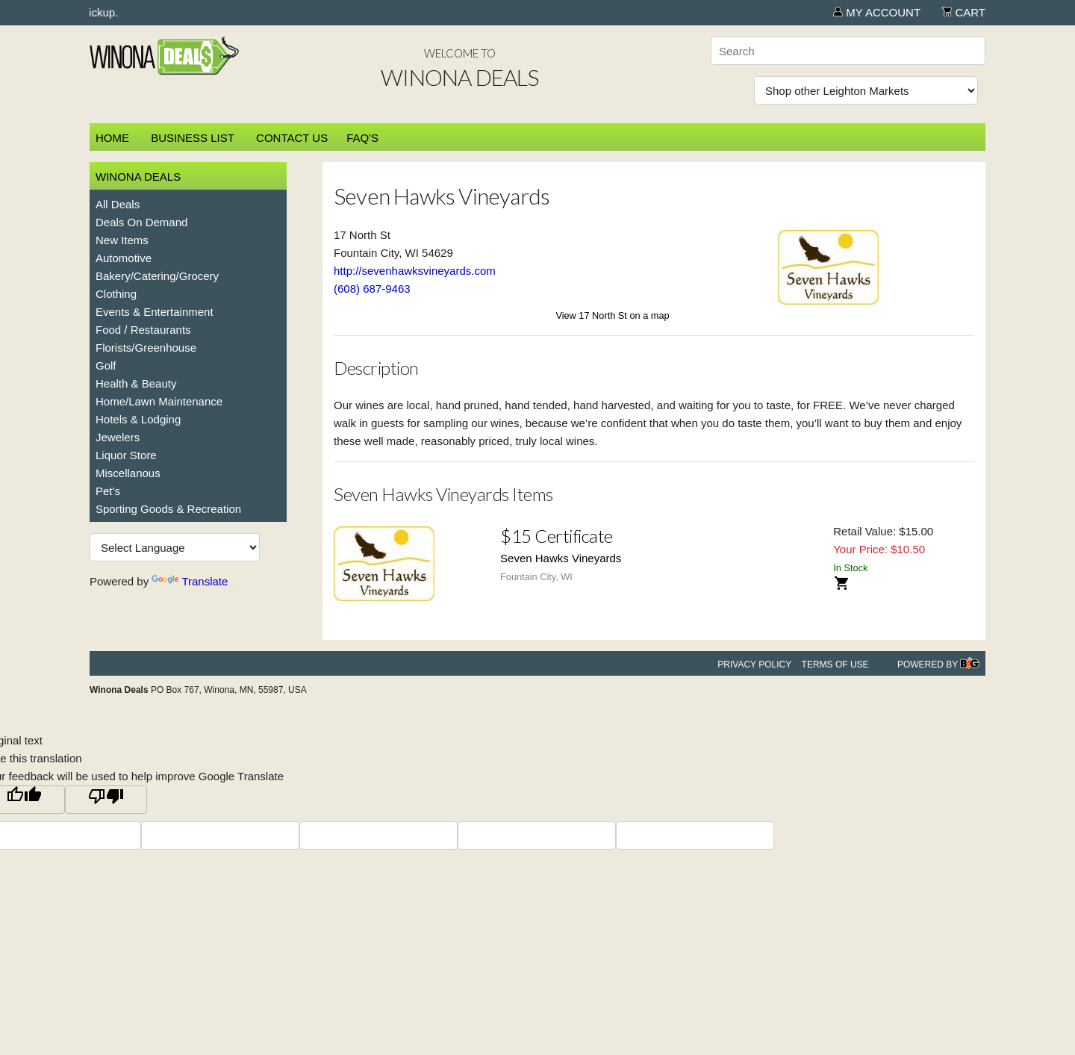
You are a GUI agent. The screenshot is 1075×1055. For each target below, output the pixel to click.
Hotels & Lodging (138, 419)
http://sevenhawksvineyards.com (415, 270)
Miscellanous (128, 473)
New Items (122, 240)
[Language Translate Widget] (175, 547)
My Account (876, 12)
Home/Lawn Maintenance (159, 401)
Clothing (116, 293)
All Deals (118, 204)
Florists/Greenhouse (146, 347)
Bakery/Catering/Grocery (157, 276)
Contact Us (292, 137)
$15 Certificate (556, 536)
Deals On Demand (141, 222)
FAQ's (362, 137)
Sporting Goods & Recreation (168, 508)
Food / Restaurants (143, 329)
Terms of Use (835, 664)
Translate (190, 581)
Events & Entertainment (155, 311)
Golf (106, 365)
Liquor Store (126, 455)
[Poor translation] (106, 799)
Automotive (124, 258)
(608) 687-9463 (372, 288)
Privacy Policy (754, 664)
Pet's (108, 491)
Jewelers (118, 437)
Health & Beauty (136, 383)
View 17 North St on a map (612, 315)
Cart (963, 12)
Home (112, 137)
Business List (192, 137)
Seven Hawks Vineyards (560, 558)
